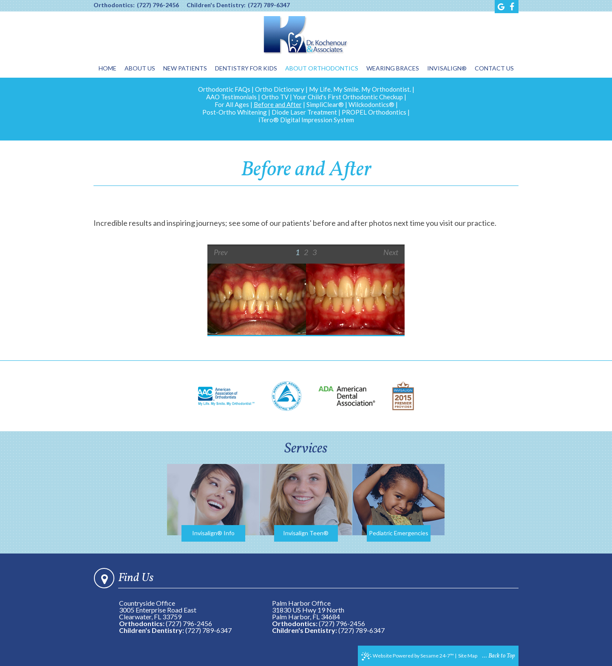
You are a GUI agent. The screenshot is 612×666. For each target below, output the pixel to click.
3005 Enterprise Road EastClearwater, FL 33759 (157, 613)
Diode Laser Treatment (304, 112)
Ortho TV (275, 97)
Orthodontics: (114, 5)
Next (390, 252)
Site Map (467, 655)
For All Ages (232, 104)
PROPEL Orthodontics (374, 112)
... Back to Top (498, 656)
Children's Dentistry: (216, 5)
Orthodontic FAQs (224, 89)
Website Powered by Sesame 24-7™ (407, 656)
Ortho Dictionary (279, 89)
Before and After (278, 104)
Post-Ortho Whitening (234, 112)
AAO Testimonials (231, 97)
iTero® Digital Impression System (306, 120)
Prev (221, 252)
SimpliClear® (325, 104)
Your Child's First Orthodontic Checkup (348, 97)
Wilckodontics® (371, 104)
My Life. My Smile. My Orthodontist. (360, 89)
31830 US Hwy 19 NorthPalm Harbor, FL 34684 (308, 613)
